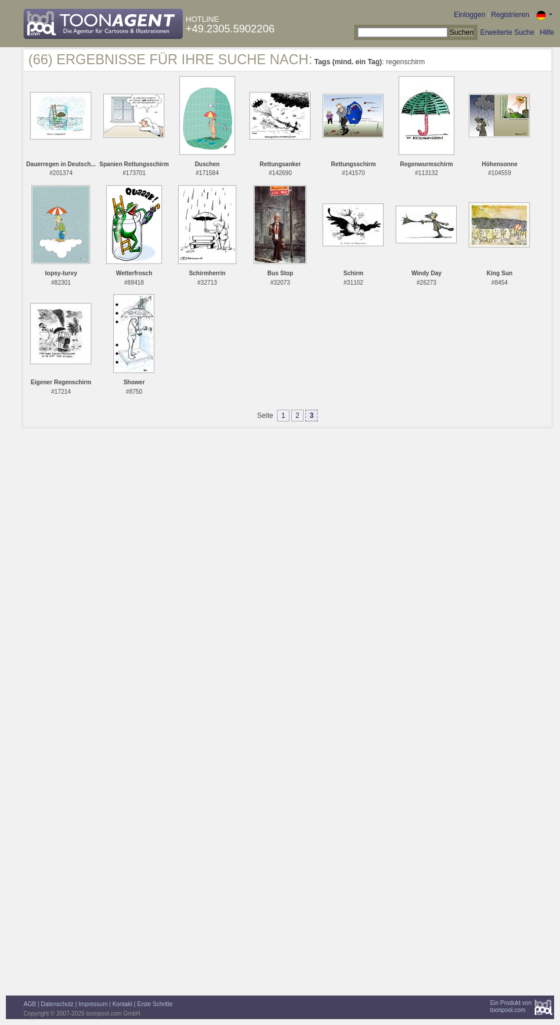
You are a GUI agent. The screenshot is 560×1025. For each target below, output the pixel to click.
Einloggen (469, 15)
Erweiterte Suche (507, 32)
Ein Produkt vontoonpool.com (511, 1006)
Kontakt (123, 1004)
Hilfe (547, 32)
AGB (30, 1004)
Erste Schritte (155, 1004)
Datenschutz (57, 1004)
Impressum (92, 1004)
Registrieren (510, 15)
